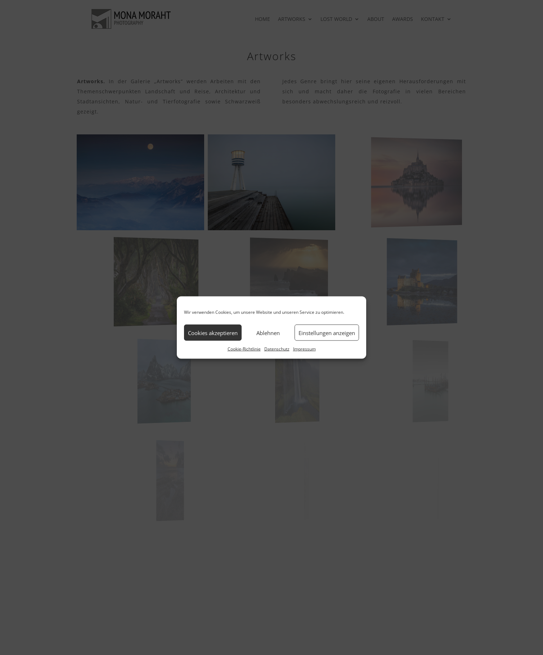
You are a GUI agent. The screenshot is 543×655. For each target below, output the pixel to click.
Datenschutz (277, 349)
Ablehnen (268, 332)
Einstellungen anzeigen (327, 332)
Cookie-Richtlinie (244, 349)
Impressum (304, 349)
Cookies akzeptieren (213, 332)
